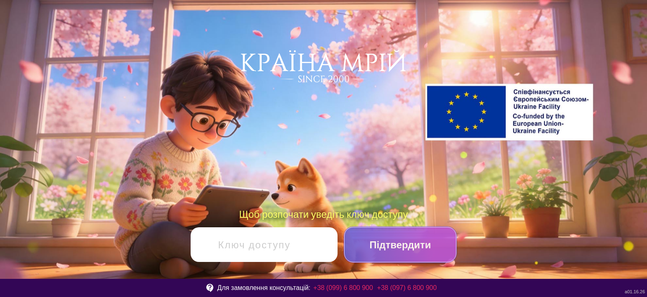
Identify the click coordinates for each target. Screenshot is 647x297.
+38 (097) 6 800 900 (407, 287)
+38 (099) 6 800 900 (343, 287)
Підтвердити (400, 244)
